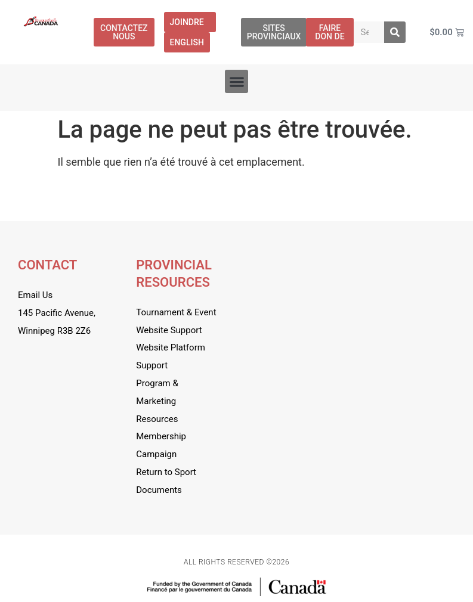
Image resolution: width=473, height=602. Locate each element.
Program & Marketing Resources (157, 401)
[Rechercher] (395, 32)
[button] (236, 81)
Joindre (190, 22)
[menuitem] (187, 42)
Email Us (35, 295)
